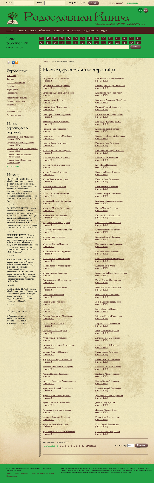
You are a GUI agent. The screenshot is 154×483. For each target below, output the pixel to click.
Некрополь (11, 105)
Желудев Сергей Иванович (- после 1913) (107, 346)
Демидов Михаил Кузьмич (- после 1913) (107, 411)
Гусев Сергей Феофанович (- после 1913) (107, 425)
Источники (11, 75)
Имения (10, 86)
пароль (40, 3)
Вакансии (24, 473)
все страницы (13, 166)
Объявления (44, 30)
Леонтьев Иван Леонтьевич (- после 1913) (55, 310)
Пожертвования (11, 476)
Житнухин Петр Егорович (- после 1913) (107, 332)
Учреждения (12, 89)
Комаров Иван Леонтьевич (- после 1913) (107, 180)
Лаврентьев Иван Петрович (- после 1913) (55, 332)
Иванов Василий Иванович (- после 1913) (107, 296)
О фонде (76, 30)
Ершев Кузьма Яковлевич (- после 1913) (106, 353)
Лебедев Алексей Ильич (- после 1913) (53, 324)
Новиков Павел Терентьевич (19, 155)
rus (140, 10)
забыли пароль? (116, 3)
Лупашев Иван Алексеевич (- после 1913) (55, 288)
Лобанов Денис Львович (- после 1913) (54, 303)
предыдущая (49, 446)
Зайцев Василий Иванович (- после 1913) (107, 310)
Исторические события (17, 98)
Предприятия (12, 93)
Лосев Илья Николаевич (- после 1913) (53, 296)
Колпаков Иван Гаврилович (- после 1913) (107, 231)
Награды (10, 108)
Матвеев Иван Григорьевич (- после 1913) (55, 238)
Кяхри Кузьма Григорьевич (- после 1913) (55, 339)
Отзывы (56, 30)
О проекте (21, 30)
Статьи (66, 30)
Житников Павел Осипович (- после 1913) (107, 339)
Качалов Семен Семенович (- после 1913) (107, 252)
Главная (10, 30)
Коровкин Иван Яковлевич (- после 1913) (107, 144)
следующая (91, 446)
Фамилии (11, 79)
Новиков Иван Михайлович (19, 161)
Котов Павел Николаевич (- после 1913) (106, 159)
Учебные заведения (15, 112)
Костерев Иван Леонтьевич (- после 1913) (107, 216)
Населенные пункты (16, 82)
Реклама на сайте (12, 473)
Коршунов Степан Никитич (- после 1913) (107, 173)
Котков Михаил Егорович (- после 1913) (106, 209)
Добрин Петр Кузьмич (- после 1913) (105, 404)
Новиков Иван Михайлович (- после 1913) (55, 108)
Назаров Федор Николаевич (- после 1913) (55, 144)
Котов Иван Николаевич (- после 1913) (106, 166)
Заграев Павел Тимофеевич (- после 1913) (107, 324)
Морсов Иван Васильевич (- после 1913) (54, 187)
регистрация (132, 3)
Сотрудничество (90, 30)
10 (83, 446)
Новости (32, 30)
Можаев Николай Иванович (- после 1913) (55, 216)
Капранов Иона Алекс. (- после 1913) (105, 267)
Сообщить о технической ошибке (42, 473)
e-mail (9, 3)
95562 (17, 321)
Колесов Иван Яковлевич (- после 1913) (106, 187)
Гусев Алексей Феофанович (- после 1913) (107, 432)
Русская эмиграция (15, 115)
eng (145, 10)
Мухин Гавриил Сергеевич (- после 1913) (55, 173)
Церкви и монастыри (16, 101)
